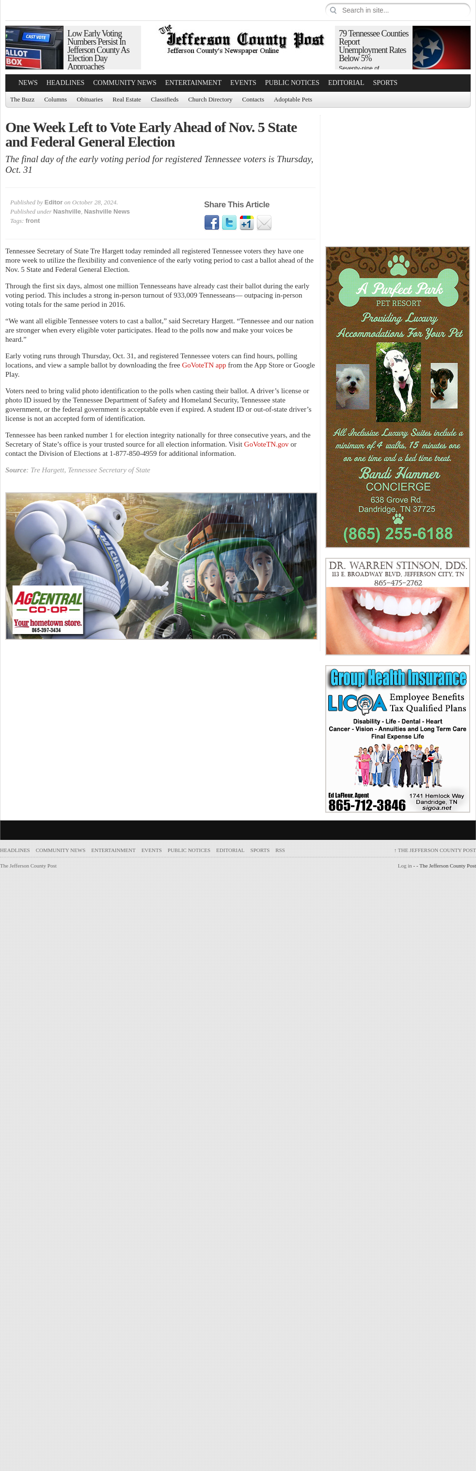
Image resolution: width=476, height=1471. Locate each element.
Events (243, 82)
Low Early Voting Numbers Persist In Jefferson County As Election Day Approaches (98, 50)
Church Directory (210, 99)
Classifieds (164, 99)
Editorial (346, 82)
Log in (405, 866)
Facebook (212, 223)
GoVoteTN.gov (266, 444)
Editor (54, 202)
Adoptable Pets (293, 99)
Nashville (67, 211)
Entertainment (193, 82)
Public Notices (292, 82)
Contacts (253, 99)
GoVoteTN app (204, 365)
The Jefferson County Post (435, 850)
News (28, 82)
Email (264, 223)
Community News (125, 82)
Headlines (66, 82)
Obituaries (90, 99)
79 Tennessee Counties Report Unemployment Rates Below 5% (373, 46)
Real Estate (126, 99)
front (33, 220)
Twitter (229, 223)
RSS (280, 850)
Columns (55, 99)
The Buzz (22, 99)
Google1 (246, 223)
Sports (385, 82)
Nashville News (107, 211)
